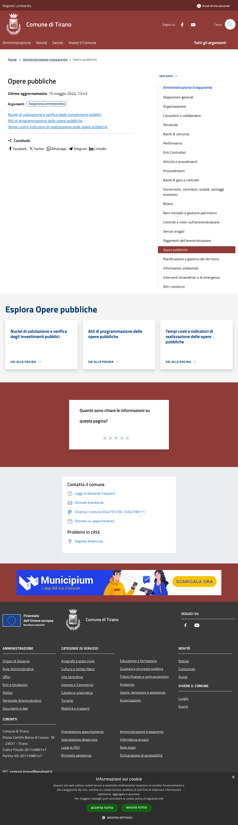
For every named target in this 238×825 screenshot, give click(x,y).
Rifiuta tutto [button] (136, 807)
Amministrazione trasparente (45, 59)
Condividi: (19, 141)
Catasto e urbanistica (77, 692)
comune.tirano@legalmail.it (31, 771)
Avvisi (182, 676)
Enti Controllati (174, 152)
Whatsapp (56, 148)
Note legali (128, 747)
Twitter (36, 148)
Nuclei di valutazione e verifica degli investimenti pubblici (55, 115)
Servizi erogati (174, 231)
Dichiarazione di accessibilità (141, 755)
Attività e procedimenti (180, 161)
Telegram (77, 148)
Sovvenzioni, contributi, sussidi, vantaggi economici (193, 192)
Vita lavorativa (72, 676)
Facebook (17, 148)
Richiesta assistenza (76, 755)
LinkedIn (98, 148)
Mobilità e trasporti (75, 708)
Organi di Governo (16, 661)
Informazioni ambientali (180, 268)
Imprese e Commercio (77, 684)
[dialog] (119, 799)
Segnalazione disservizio (79, 739)
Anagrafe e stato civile (77, 661)
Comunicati (186, 669)
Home (12, 59)
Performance (172, 143)
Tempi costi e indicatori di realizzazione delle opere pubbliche (57, 127)
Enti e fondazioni (15, 684)
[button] (119, 817)
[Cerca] (230, 24)
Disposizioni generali (178, 97)
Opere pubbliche (175, 249)
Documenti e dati (15, 708)
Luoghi (183, 698)
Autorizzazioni (130, 700)
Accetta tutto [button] (102, 808)
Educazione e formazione (138, 660)
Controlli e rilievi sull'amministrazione (191, 222)
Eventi (183, 706)
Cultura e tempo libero (77, 669)
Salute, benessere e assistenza (142, 692)
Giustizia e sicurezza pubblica (141, 668)
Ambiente (127, 684)
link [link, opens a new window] (161, 798)
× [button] (233, 777)
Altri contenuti (174, 286)
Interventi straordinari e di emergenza (191, 277)
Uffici (6, 676)
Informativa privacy (134, 739)
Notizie (183, 661)
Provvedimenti (174, 170)
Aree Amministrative (18, 669)
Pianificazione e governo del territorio (191, 259)
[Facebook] (180, 24)
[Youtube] (191, 24)
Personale (170, 124)
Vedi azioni (169, 76)
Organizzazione (174, 106)
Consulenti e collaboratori (182, 115)
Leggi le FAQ (70, 747)
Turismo (67, 700)
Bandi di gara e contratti (181, 180)
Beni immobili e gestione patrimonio (190, 213)
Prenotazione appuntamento (82, 731)
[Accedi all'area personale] (213, 6)
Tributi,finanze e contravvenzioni (144, 676)
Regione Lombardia (17, 5)
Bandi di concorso (176, 134)
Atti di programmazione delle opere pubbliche (45, 121)
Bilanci (168, 203)
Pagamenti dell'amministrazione (187, 240)
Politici (8, 692)
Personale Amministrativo (22, 700)
